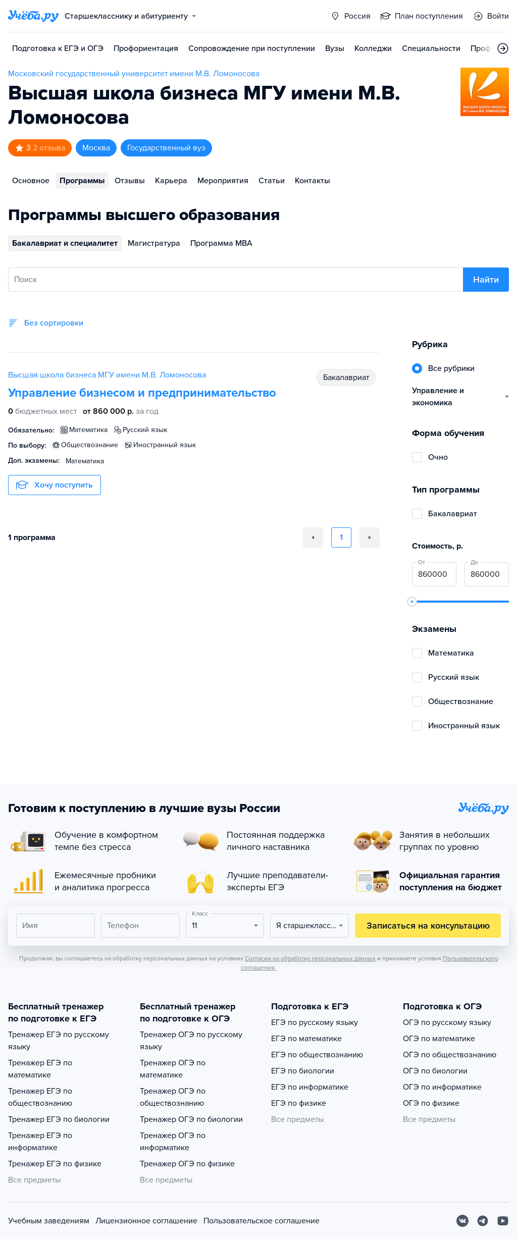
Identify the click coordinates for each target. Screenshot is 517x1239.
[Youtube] (503, 1221)
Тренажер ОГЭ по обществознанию (172, 1097)
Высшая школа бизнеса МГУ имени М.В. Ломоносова (107, 375)
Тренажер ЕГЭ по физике (54, 1164)
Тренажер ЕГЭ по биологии (59, 1119)
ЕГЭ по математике (306, 1039)
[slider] (412, 602)
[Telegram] (483, 1221)
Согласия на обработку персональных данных (310, 958)
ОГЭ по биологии (435, 1071)
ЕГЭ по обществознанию (317, 1055)
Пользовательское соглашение (261, 1221)
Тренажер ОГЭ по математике (172, 1069)
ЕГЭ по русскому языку (314, 1022)
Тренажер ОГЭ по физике (187, 1164)
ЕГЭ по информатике (309, 1087)
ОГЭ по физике (431, 1103)
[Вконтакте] (462, 1221)
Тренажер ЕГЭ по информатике (40, 1141)
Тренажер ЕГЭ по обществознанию (40, 1097)
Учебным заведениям (48, 1221)
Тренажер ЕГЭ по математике (40, 1069)
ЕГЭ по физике (298, 1103)
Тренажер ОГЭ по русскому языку (191, 1041)
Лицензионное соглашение (146, 1221)
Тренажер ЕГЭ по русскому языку (58, 1041)
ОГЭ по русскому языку (447, 1022)
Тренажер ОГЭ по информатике (172, 1141)
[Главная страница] (33, 16)
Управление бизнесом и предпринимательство (142, 393)
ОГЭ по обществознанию (449, 1055)
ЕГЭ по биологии (302, 1071)
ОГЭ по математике (439, 1039)
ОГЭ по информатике (442, 1087)
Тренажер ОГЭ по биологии (191, 1119)
